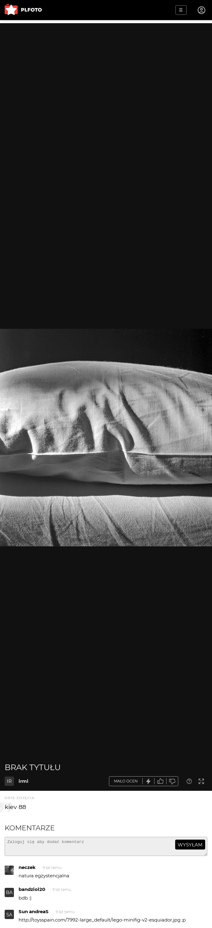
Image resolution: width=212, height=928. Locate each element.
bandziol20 (32, 892)
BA (9, 895)
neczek (27, 870)
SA (9, 917)
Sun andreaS (34, 914)
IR (9, 781)
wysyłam (190, 845)
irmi (23, 781)
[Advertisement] (106, 66)
